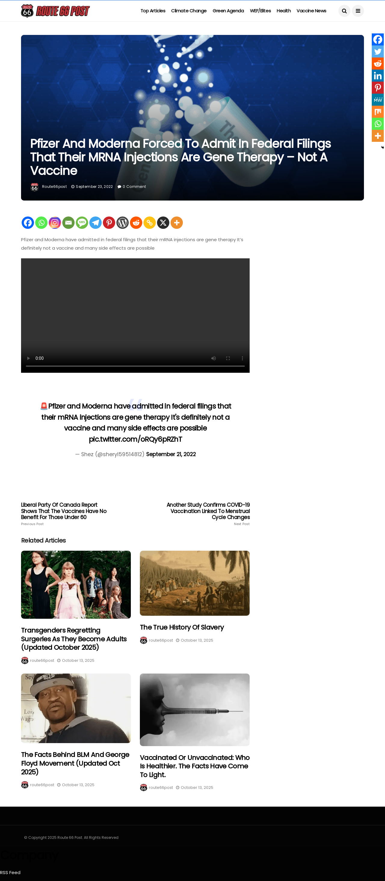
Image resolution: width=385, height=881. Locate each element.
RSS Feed (10, 872)
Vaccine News (311, 11)
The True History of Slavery (181, 627)
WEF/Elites (260, 11)
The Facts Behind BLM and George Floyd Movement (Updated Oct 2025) (75, 763)
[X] (163, 222)
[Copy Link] (149, 222)
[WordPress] (122, 222)
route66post (54, 186)
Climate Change (189, 11)
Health (284, 11)
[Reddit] (136, 222)
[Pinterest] (109, 222)
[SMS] (82, 222)
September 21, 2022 (171, 454)
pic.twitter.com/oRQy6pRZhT (135, 439)
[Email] (68, 222)
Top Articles (152, 11)
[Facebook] (28, 222)
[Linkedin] (378, 76)
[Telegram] (95, 222)
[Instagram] (55, 222)
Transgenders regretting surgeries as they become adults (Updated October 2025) (74, 639)
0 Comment (134, 186)
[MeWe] (378, 100)
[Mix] (378, 112)
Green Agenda (228, 11)
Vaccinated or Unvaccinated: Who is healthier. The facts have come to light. (195, 766)
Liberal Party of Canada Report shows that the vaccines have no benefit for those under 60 (66, 514)
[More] (177, 222)
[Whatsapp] (41, 222)
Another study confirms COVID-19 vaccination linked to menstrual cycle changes (204, 514)
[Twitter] (378, 51)
